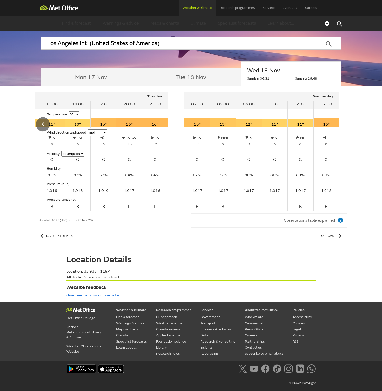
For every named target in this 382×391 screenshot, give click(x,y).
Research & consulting (218, 341)
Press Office (254, 329)
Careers (311, 8)
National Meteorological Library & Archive (83, 332)
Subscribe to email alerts (264, 354)
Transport (208, 323)
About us (290, 8)
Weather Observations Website (83, 348)
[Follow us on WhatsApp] (311, 369)
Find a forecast (76, 23)
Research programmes (237, 8)
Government (210, 317)
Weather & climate (197, 8)
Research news (168, 354)
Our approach (166, 317)
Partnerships (255, 341)
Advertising (209, 354)
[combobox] (178, 43)
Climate (198, 23)
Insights (207, 347)
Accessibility (302, 317)
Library (161, 347)
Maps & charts (165, 23)
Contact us (253, 347)
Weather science (169, 323)
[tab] (91, 77)
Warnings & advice (121, 23)
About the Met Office (261, 310)
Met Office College (80, 318)
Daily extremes (56, 236)
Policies (299, 310)
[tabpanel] (261, 151)
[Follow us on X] (243, 369)
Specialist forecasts (237, 23)
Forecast (331, 236)
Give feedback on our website (92, 295)
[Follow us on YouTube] (255, 369)
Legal (297, 329)
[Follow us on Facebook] (266, 369)
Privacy (298, 335)
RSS (296, 341)
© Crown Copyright (302, 383)
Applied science (168, 335)
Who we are (254, 317)
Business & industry (216, 329)
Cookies (299, 323)
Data (204, 335)
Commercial (254, 323)
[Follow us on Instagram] (289, 369)
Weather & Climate (131, 310)
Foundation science (171, 341)
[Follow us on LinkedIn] (301, 369)
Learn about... (280, 23)
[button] (339, 23)
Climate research (169, 329)
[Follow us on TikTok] (278, 369)
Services (269, 8)
